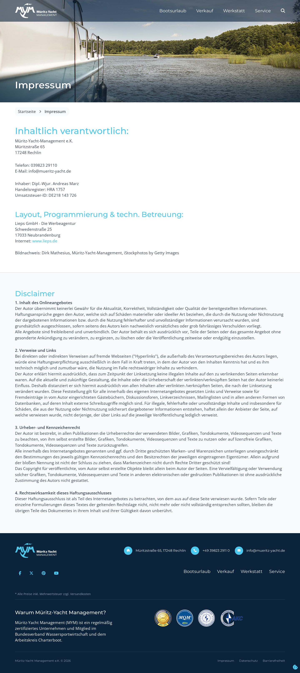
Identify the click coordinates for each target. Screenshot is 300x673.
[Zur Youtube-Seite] (56, 573)
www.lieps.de (44, 241)
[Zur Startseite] (36, 10)
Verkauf (204, 10)
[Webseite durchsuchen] (283, 11)
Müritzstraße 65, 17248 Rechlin (161, 551)
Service (263, 10)
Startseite (27, 111)
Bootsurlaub (172, 10)
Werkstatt (234, 10)
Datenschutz (248, 661)
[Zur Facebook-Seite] (20, 573)
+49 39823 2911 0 (216, 551)
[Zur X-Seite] (31, 573)
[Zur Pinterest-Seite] (43, 573)
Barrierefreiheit (274, 661)
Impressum (226, 661)
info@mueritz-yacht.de (265, 551)
